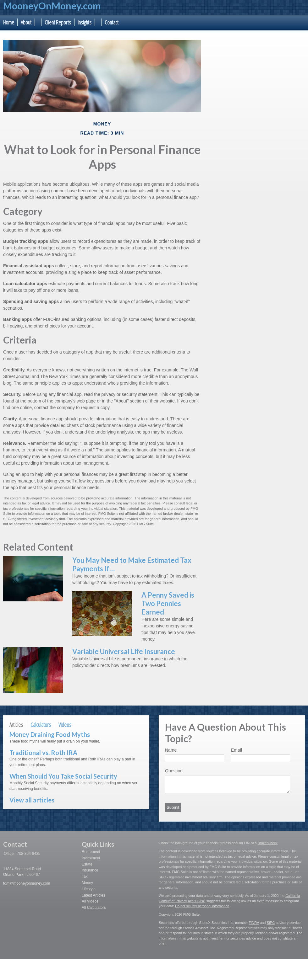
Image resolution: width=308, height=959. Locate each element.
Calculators (40, 724)
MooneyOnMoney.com (52, 5)
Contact (111, 22)
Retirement (91, 852)
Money (87, 883)
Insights (84, 22)
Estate (87, 864)
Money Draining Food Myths (49, 734)
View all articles (31, 800)
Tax (85, 876)
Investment (91, 858)
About (26, 22)
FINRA (254, 922)
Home (8, 22)
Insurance (90, 870)
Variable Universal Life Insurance (123, 651)
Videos (64, 724)
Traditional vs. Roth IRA (43, 752)
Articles (16, 724)
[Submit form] (173, 807)
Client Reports (58, 22)
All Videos (90, 901)
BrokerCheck (268, 843)
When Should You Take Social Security (63, 776)
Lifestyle (89, 889)
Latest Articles (93, 895)
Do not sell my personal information (202, 906)
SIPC (271, 922)
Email (236, 750)
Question (174, 770)
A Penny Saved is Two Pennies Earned (167, 603)
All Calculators (94, 907)
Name (171, 750)
